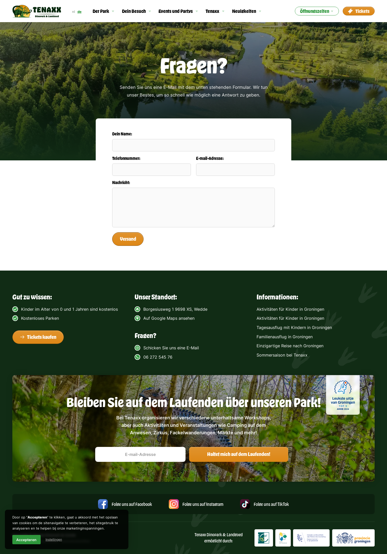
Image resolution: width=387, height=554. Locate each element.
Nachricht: (121, 182)
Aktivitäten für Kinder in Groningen (290, 309)
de (79, 12)
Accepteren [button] (26, 540)
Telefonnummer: (126, 158)
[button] (103, 11)
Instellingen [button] (54, 539)
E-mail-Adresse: (210, 158)
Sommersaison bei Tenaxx (282, 355)
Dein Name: (122, 133)
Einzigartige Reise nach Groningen (290, 345)
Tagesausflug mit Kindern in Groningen (294, 327)
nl (73, 12)
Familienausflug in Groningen (285, 336)
